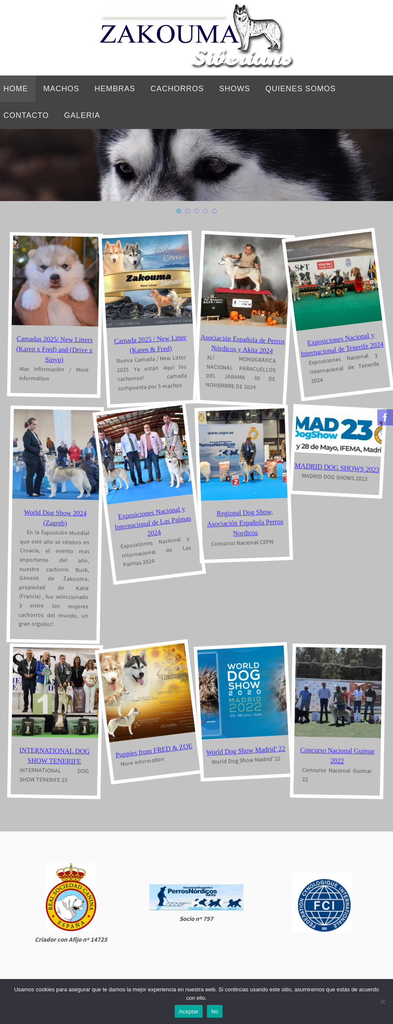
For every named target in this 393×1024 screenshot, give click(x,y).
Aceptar (189, 1011)
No (214, 1011)
